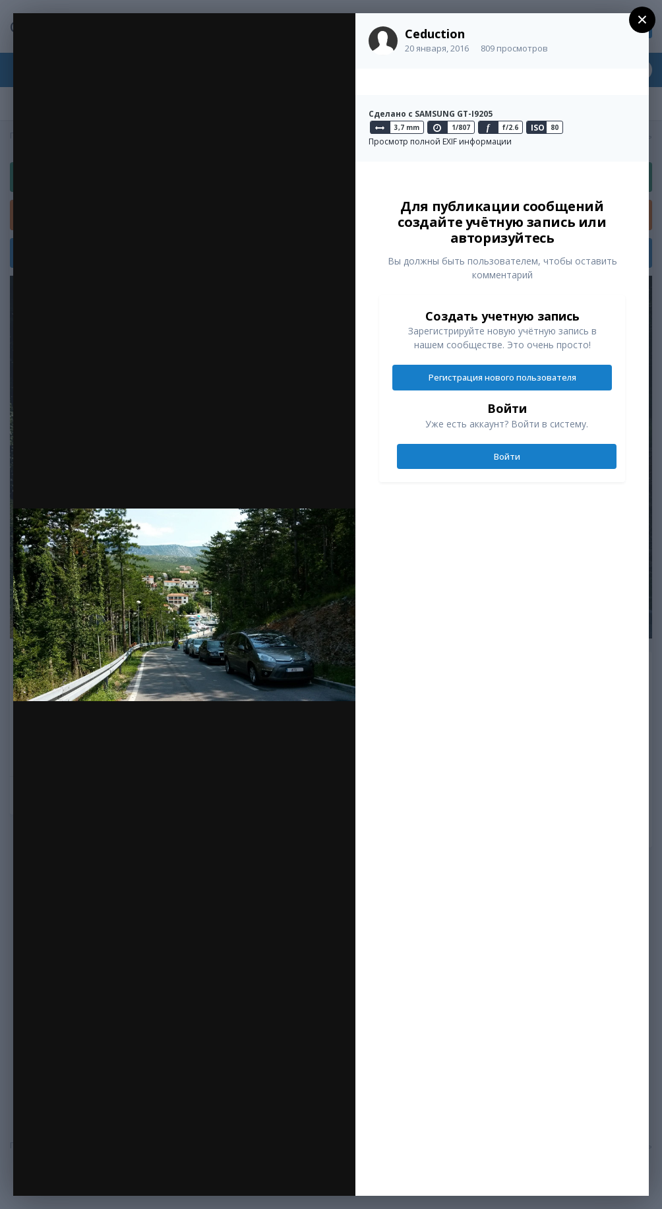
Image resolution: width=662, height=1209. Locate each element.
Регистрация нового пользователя (502, 377)
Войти (507, 456)
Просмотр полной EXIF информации (440, 141)
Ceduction (435, 34)
